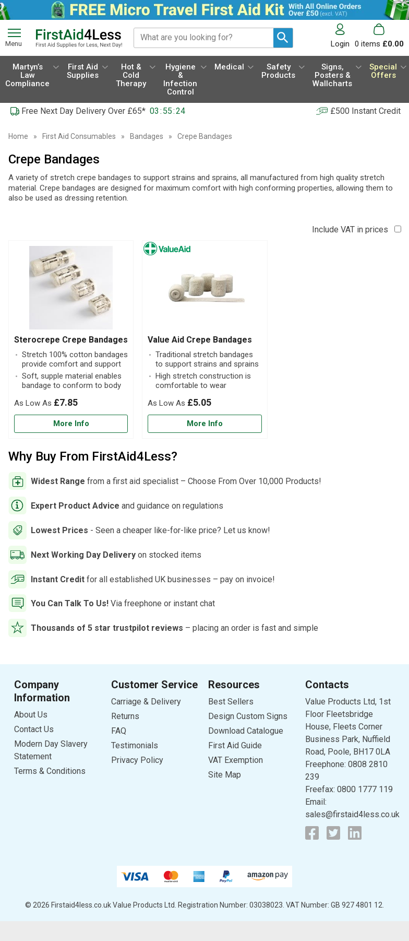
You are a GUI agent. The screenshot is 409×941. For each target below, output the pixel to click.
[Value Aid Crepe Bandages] (204, 339)
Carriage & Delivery (146, 702)
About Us (30, 715)
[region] (71, 290)
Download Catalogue (245, 731)
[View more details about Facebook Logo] (312, 833)
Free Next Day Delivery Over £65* (83, 111)
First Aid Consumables (79, 136)
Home (18, 136)
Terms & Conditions (50, 771)
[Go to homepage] (79, 38)
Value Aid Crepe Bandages (200, 340)
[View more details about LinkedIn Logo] (355, 833)
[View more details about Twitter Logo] (333, 833)
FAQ (118, 731)
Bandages (146, 136)
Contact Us (34, 729)
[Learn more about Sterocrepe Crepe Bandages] (71, 424)
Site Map (224, 775)
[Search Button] (283, 38)
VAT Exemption (235, 760)
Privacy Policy (137, 760)
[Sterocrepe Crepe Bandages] (71, 339)
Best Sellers (231, 702)
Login (340, 43)
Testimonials (134, 745)
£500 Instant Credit (365, 111)
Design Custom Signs (247, 716)
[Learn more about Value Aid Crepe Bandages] (204, 424)
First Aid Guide (235, 745)
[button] (343, 35)
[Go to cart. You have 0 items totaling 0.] (379, 35)
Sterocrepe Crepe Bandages (71, 340)
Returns (125, 716)
